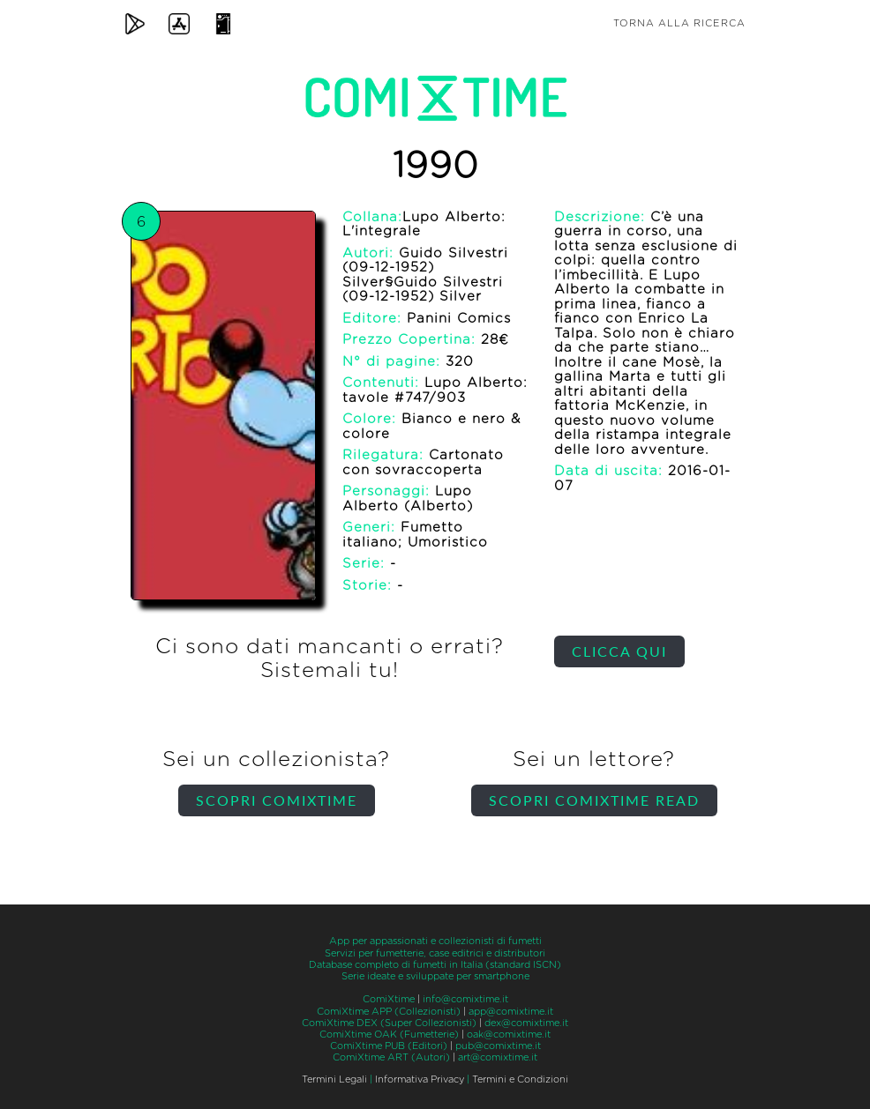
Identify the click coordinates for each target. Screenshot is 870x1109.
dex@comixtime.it (526, 1023)
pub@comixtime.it (498, 1046)
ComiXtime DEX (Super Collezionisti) (389, 1023)
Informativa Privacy (419, 1079)
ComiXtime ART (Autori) (391, 1057)
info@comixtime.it (465, 999)
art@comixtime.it (497, 1057)
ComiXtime (389, 999)
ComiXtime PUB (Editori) (388, 1046)
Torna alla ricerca (679, 23)
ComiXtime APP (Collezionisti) (389, 1011)
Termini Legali (334, 1079)
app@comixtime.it (511, 1011)
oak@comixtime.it (509, 1034)
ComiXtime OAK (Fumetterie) (389, 1034)
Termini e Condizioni (520, 1079)
